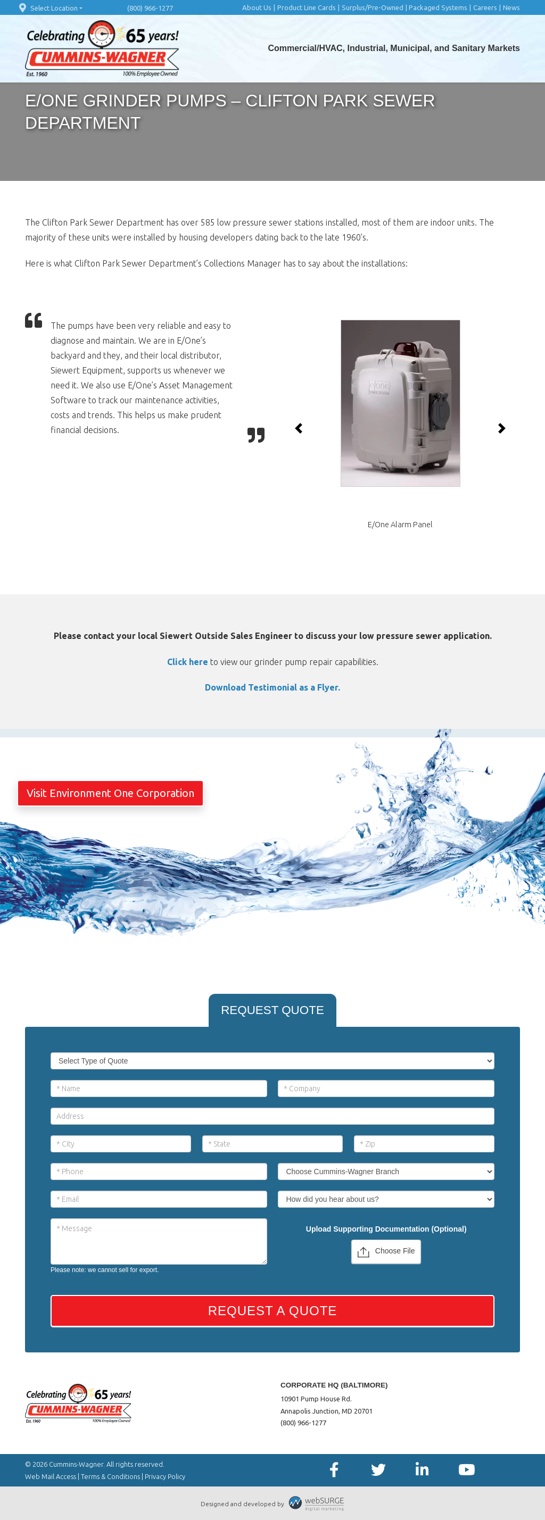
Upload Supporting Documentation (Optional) (386, 1229)
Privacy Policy (165, 1476)
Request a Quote (272, 1310)
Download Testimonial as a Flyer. (272, 687)
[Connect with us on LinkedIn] (422, 1471)
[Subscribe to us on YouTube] (466, 1471)
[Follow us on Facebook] (334, 1471)
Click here (187, 662)
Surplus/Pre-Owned (372, 7)
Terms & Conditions (110, 1476)
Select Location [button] (47, 8)
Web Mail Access (50, 1476)
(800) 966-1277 (150, 8)
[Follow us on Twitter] (378, 1471)
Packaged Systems (438, 7)
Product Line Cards (306, 7)
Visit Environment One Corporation (110, 793)
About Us (256, 7)
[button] (298, 428)
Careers (485, 7)
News (511, 7)
